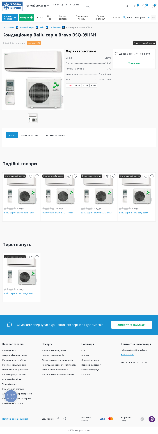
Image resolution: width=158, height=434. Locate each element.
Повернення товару (82, 17)
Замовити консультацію (131, 324)
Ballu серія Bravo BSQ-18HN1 (57, 212)
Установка (134, 63)
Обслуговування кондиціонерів (57, 360)
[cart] (153, 6)
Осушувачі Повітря (11, 379)
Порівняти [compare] (142, 53)
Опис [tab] (12, 135)
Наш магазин (127, 354)
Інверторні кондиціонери (14, 355)
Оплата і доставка (63, 17)
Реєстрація (140, 17)
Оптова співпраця (100, 17)
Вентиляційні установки (13, 374)
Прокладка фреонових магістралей (59, 364)
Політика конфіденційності (15, 418)
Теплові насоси (9, 384)
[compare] (31, 176)
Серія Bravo (55, 27)
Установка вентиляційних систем (58, 374)
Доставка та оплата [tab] (55, 135)
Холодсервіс (8, 27)
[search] (127, 6)
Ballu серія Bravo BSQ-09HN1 (19, 293)
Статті (40, 17)
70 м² (85, 86)
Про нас (49, 17)
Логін (129, 17)
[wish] (37, 176)
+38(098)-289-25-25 (36, 5)
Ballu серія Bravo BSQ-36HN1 (134, 212)
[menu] (10, 17)
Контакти (115, 17)
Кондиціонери (27, 27)
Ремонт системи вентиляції (55, 369)
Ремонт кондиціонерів (53, 355)
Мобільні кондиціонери (14, 364)
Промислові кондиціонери (15, 369)
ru (149, 17)
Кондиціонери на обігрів (14, 360)
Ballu (41, 27)
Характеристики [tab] (30, 135)
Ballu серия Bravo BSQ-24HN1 (96, 212)
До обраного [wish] (124, 53)
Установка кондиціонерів (54, 350)
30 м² (77, 86)
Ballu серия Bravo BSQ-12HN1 (20, 212)
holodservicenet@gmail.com (134, 350)
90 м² (93, 86)
